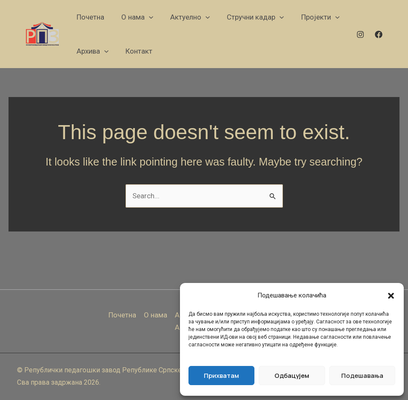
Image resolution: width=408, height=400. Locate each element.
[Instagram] (360, 34)
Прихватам (221, 375)
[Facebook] (378, 34)
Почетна (122, 315)
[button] (391, 295)
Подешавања (362, 375)
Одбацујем (291, 375)
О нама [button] (155, 315)
